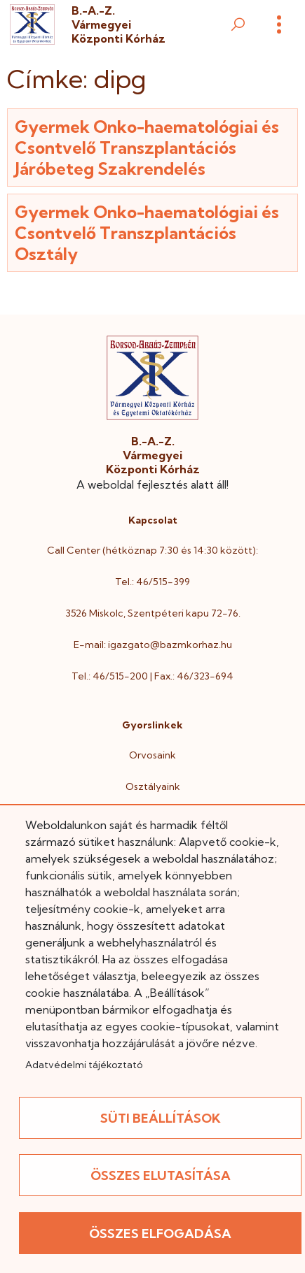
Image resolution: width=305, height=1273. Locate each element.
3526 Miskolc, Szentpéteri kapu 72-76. (152, 613)
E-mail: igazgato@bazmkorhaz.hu (153, 644)
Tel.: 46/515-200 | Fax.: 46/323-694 (152, 676)
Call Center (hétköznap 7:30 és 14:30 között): (152, 550)
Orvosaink (152, 755)
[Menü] (279, 24)
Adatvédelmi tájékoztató (83, 1064)
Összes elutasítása (160, 1175)
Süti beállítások (160, 1118)
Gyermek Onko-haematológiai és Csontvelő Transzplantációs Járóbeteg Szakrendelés (147, 147)
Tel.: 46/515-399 (152, 581)
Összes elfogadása (160, 1233)
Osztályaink (153, 786)
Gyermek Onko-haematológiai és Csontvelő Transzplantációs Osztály (147, 232)
